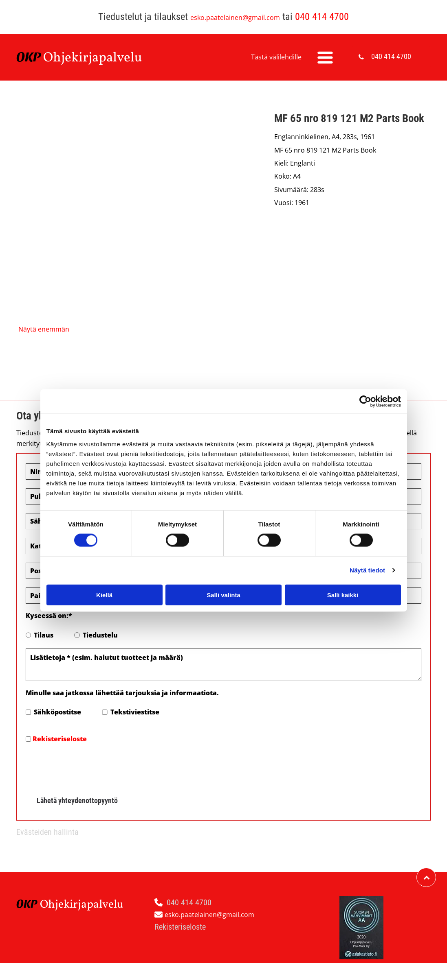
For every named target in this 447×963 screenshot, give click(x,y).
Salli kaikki (343, 594)
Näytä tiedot (367, 570)
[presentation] (88, 767)
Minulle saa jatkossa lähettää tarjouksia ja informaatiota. (122, 692)
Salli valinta (223, 594)
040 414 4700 (322, 16)
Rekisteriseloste (60, 738)
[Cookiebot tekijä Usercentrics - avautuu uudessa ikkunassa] (365, 401)
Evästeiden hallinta (47, 832)
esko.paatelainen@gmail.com (235, 17)
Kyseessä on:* (49, 615)
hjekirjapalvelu (97, 58)
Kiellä (104, 594)
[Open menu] (325, 57)
